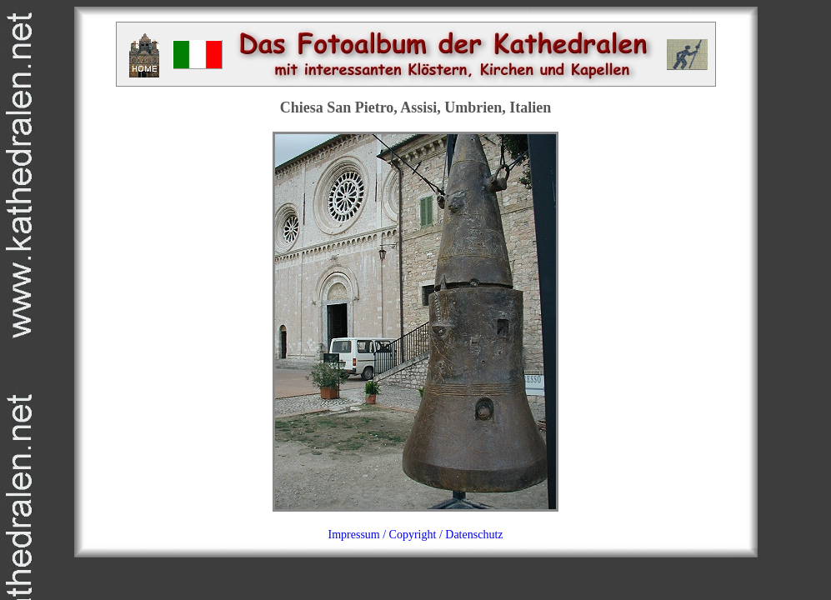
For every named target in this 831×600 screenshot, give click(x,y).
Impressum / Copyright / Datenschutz (415, 534)
